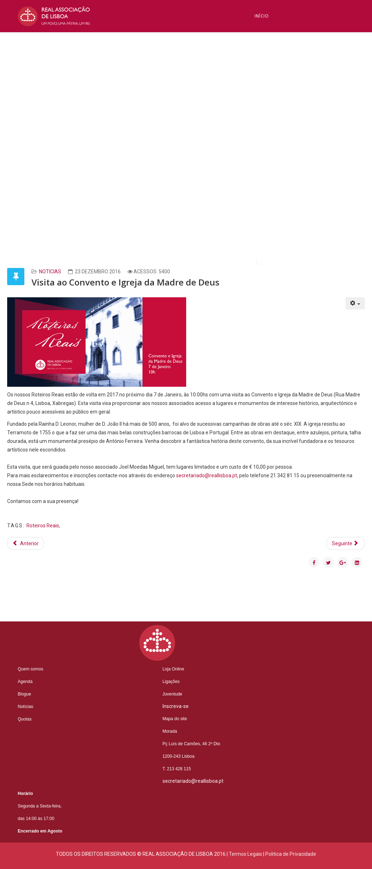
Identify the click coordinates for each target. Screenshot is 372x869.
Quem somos (30, 669)
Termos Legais (245, 854)
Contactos (269, 209)
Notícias (266, 144)
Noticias (50, 271)
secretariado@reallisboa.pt (206, 475)
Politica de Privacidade (290, 854)
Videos (263, 241)
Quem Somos (271, 48)
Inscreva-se (270, 80)
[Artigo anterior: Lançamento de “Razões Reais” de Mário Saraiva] (25, 543)
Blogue (264, 112)
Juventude (172, 694)
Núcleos (265, 177)
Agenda (25, 681)
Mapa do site (175, 718)
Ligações (171, 681)
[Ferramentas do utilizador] (355, 303)
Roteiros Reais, (43, 525)
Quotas (25, 719)
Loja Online (173, 669)
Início (262, 16)
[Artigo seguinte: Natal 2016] (346, 543)
